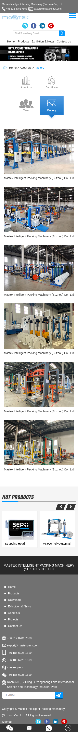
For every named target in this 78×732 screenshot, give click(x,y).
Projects (13, 619)
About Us (25, 67)
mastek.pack (15, 667)
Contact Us (64, 41)
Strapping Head (15, 543)
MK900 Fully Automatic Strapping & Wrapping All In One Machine (59, 543)
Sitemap (7, 721)
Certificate (52, 87)
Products (23, 41)
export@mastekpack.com (48, 8)
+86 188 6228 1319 (19, 660)
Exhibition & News (42, 41)
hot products (18, 497)
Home (11, 41)
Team (26, 110)
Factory (39, 67)
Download (14, 600)
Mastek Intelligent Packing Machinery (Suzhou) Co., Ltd (39, 178)
